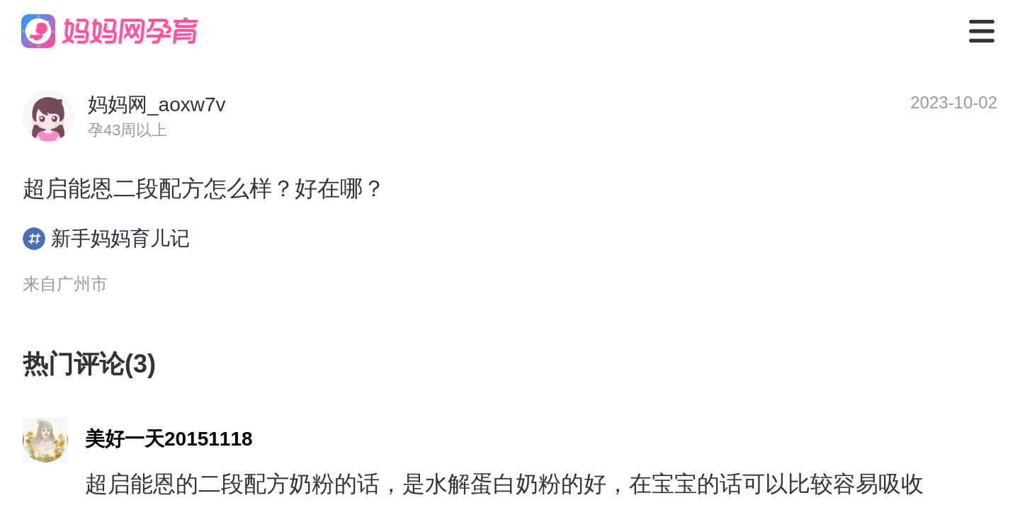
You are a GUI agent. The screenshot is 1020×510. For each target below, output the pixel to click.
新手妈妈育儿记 (106, 238)
